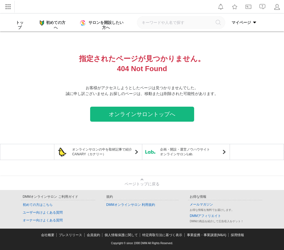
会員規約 (93, 235)
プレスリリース (70, 235)
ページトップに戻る (142, 184)
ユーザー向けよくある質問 (43, 212)
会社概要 (47, 235)
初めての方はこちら (38, 205)
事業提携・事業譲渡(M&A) (206, 235)
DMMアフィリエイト (205, 216)
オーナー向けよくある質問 (43, 220)
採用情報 (237, 235)
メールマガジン (201, 204)
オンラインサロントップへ (142, 114)
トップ (20, 25)
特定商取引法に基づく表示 (162, 235)
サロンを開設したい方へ (102, 25)
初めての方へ (52, 25)
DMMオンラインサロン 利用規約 (130, 205)
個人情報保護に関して (121, 235)
